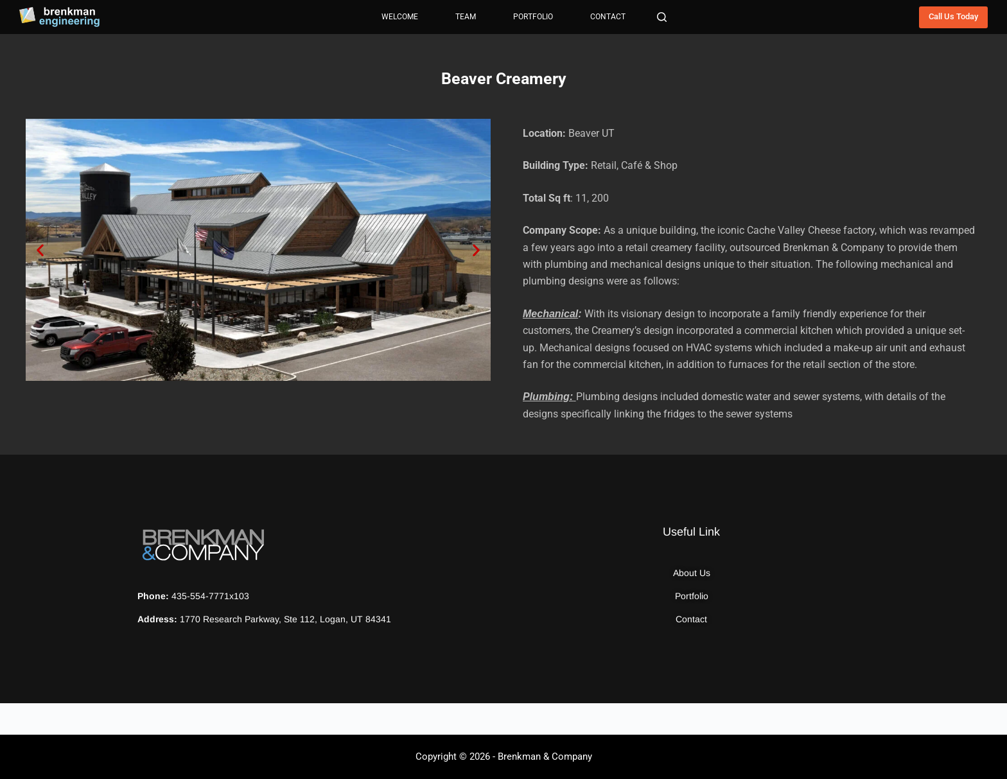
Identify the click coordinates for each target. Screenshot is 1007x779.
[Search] (662, 17)
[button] (40, 249)
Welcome (399, 16)
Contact (608, 16)
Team (465, 16)
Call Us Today (953, 16)
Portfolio (533, 16)
